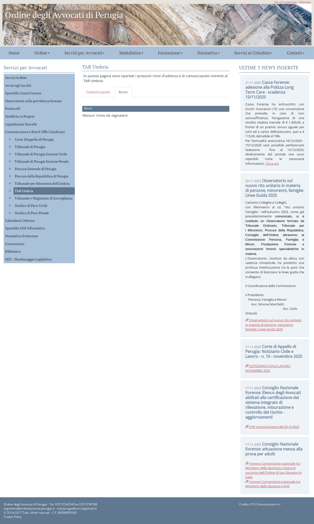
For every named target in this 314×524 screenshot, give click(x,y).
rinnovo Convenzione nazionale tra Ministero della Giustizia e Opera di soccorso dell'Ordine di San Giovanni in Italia (273, 470)
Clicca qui (272, 163)
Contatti (295, 53)
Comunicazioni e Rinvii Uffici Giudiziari (35, 131)
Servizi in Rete (16, 77)
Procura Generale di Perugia (35, 168)
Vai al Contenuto (285, 2)
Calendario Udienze (20, 220)
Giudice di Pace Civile (31, 205)
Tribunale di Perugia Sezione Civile (41, 154)
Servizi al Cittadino (253, 53)
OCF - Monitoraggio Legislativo (28, 259)
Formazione (170, 53)
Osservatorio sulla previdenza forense (33, 101)
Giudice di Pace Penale (32, 213)
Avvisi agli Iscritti (18, 85)
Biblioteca (13, 251)
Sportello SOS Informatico (25, 228)
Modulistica (131, 53)
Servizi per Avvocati (85, 53)
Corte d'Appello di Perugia (34, 139)
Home (14, 53)
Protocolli (12, 108)
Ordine (42, 53)
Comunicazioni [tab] (98, 92)
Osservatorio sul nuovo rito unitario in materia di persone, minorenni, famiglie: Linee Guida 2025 (273, 324)
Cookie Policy (13, 517)
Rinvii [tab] (123, 92)
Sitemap (304, 2)
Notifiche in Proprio (20, 116)
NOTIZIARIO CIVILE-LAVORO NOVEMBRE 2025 (267, 368)
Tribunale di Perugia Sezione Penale (42, 161)
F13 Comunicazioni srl (265, 504)
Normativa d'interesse (21, 236)
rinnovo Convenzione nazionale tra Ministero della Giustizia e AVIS (272, 483)
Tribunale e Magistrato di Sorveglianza (44, 198)
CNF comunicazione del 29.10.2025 (272, 426)
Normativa (208, 53)
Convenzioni (14, 243)
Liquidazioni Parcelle (21, 124)
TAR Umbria (24, 190)
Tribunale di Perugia (30, 146)
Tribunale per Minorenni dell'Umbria (42, 183)
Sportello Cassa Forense (23, 93)
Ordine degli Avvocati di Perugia (64, 14)
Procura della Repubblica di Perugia (41, 176)
